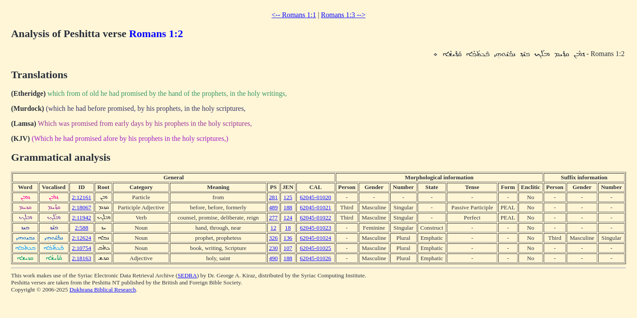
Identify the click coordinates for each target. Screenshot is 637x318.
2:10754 (82, 248)
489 (273, 207)
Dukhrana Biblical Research (102, 289)
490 (273, 258)
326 (273, 238)
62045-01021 (315, 207)
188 (288, 207)
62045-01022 (315, 217)
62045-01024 (315, 238)
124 (288, 217)
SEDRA (187, 275)
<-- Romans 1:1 (294, 15)
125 (288, 197)
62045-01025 (315, 248)
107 (288, 248)
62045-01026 (315, 258)
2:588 (81, 227)
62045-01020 (315, 197)
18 (288, 227)
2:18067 (82, 207)
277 (273, 217)
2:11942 (81, 217)
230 (273, 248)
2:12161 (82, 197)
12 (273, 227)
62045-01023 (315, 227)
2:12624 (82, 238)
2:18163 (82, 258)
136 (288, 238)
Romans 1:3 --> (343, 15)
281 (273, 197)
